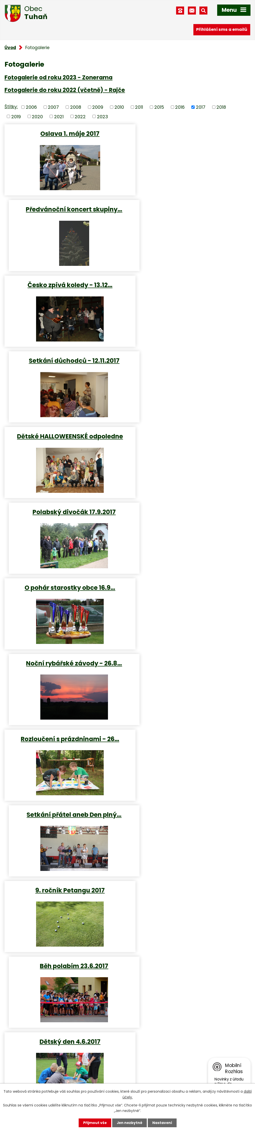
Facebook (148, 1076)
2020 (37, 116)
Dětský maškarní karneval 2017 (65, 663)
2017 (200, 107)
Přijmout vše (94, 1122)
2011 (139, 107)
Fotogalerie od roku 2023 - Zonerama (58, 77)
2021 (59, 116)
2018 (221, 107)
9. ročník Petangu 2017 (65, 512)
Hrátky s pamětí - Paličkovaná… (65, 739)
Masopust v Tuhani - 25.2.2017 (190, 814)
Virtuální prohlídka (40, 978)
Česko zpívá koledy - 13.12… (65, 209)
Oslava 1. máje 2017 (64, 133)
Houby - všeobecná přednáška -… (190, 739)
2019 (16, 116)
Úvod (10, 48)
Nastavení (163, 1122)
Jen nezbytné (129, 1122)
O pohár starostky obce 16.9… (65, 360)
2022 (80, 116)
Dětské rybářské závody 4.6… (190, 587)
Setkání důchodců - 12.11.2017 (190, 209)
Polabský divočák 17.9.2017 (190, 285)
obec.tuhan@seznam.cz (163, 1063)
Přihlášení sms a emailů (221, 29)
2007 (53, 107)
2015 (159, 107)
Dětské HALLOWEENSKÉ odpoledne (65, 285)
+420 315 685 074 (156, 1050)
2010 (119, 107)
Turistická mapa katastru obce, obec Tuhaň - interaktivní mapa (91, 987)
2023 (102, 116)
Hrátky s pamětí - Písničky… (65, 814)
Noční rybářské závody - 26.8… (190, 360)
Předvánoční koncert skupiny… (190, 133)
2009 (97, 107)
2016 (180, 107)
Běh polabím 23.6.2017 (190, 512)
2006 (31, 107)
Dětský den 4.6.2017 (65, 587)
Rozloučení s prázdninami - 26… (65, 436)
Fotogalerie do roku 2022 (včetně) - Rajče (65, 90)
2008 (75, 107)
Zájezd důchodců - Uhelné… (190, 663)
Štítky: (11, 106)
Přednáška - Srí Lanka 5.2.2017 (65, 890)
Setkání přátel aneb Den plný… (190, 436)
